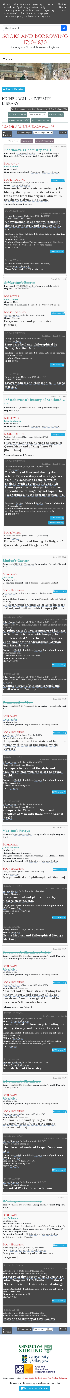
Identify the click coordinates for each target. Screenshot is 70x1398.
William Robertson (13, 437)
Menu (7, 59)
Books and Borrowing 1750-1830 (35, 39)
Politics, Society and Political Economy (28, 1250)
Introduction (18, 114)
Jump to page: (39, 132)
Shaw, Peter (19, 239)
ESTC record (57, 251)
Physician (28, 1237)
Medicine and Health (12, 1237)
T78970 (15, 514)
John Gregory (9, 735)
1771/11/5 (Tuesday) (23, 834)
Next (63, 132)
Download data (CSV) (58, 109)
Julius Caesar (9, 593)
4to (20, 237)
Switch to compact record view (23, 109)
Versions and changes (35, 1388)
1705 (5, 653)
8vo (20, 356)
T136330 (14, 1166)
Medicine (16, 318)
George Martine (12, 315)
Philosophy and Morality (21, 738)
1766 (5, 783)
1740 (7, 356)
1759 (7, 506)
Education (35, 172)
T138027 (14, 788)
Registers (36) (37, 114)
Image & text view (44, 141)
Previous (7, 134)
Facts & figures (41, 120)
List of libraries (13, 89)
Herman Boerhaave (13, 183)
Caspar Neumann (11, 1114)
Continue (62, 4)
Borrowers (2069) (19, 120)
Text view (13, 141)
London (39, 234)
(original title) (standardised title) (29, 1124)
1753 (7, 237)
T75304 (13, 1297)
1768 (5, 1292)
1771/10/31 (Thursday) (25, 153)
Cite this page (41, 109)
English (19, 234)
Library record (58, 180)
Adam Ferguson (10, 1248)
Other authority (56, 523)
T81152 (15, 361)
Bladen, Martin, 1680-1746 (28, 656)
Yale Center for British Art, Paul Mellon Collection (46, 1378)
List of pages (24, 132)
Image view (27, 141)
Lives (28, 599)
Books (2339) (56, 114)
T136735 (14, 661)
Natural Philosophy (21, 185)
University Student (50, 172)
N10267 (15, 247)
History (15, 440)
